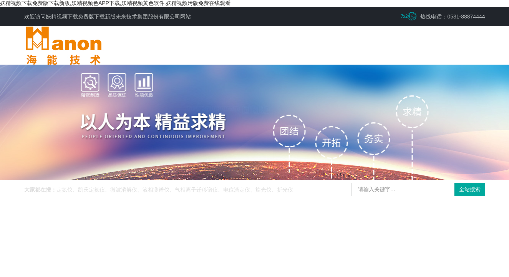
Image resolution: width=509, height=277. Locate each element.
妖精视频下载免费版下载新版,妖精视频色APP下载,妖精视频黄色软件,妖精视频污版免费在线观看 (115, 3)
